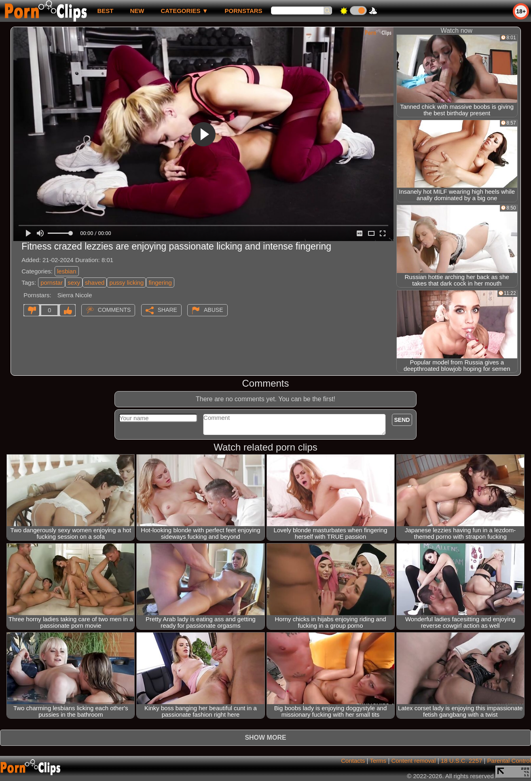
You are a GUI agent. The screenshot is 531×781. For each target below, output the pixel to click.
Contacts (353, 760)
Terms (378, 760)
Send (402, 420)
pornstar (51, 282)
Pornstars (243, 10)
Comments (114, 310)
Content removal (413, 760)
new (137, 10)
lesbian (66, 271)
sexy (74, 282)
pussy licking (126, 282)
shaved (94, 282)
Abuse (213, 310)
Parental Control (509, 760)
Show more (265, 737)
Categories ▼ (184, 10)
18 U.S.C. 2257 (461, 760)
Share (167, 310)
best (105, 10)
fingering (160, 282)
